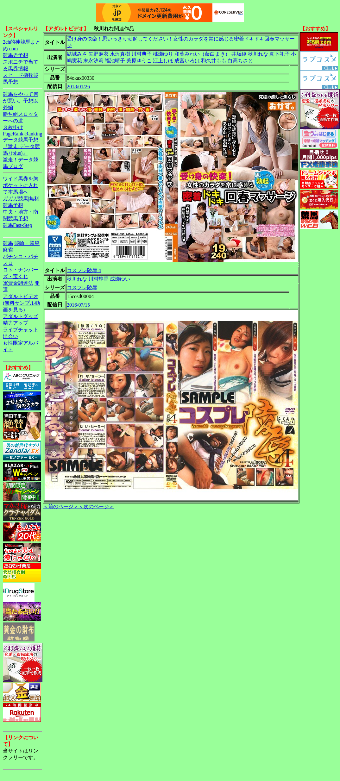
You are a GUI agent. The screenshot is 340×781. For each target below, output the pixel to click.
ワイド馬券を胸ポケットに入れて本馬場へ (20, 185)
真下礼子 (279, 54)
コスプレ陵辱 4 (84, 270)
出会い (10, 336)
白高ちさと (240, 60)
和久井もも (213, 60)
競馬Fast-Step (17, 225)
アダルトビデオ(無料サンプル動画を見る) (21, 303)
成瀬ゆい (120, 279)
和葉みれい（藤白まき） (202, 54)
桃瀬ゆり (163, 54)
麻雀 (8, 250)
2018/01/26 (78, 86)
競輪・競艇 (27, 243)
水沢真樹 (120, 54)
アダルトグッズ (20, 316)
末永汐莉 (93, 60)
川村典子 (141, 54)
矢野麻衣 (98, 54)
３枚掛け (13, 127)
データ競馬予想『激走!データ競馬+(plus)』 (21, 146)
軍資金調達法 (18, 283)
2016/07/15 (78, 305)
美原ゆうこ (139, 60)
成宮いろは (187, 60)
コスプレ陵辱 (82, 287)
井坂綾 (239, 54)
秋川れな (258, 54)
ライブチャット (20, 329)
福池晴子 (115, 60)
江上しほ (163, 60)
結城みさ (77, 54)
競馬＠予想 (15, 55)
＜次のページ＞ (96, 506)
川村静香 (98, 279)
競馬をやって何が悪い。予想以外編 (20, 100)
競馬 (8, 243)
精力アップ (15, 323)
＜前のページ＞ (61, 506)
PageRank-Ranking (22, 133)
